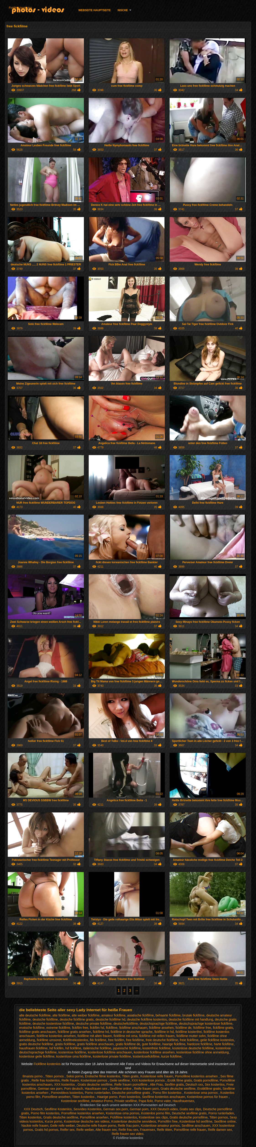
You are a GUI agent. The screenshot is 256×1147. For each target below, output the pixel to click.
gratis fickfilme (65, 1044)
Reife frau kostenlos (45, 1080)
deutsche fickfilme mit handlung (190, 1019)
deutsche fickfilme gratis (77, 1019)
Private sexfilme (125, 1101)
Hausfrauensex (183, 1101)
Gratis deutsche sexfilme (95, 1084)
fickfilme (112, 1027)
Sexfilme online (121, 1088)
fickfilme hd (101, 1032)
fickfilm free (80, 1027)
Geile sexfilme (120, 1080)
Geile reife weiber (62, 1125)
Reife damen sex (220, 1129)
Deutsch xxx (194, 1084)
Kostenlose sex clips (153, 1117)
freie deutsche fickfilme (162, 1040)
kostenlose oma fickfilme (73, 1056)
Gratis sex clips (190, 1109)
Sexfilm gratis (174, 1084)
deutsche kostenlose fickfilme (53, 1023)
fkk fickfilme (98, 1040)
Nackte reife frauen (34, 1125)
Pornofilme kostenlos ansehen (196, 1076)
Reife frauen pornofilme (131, 1084)
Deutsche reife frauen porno (96, 1125)
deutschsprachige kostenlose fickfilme (206, 1023)
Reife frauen (70, 1080)
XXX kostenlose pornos (148, 1080)
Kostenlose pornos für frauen (208, 1097)
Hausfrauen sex (96, 1088)
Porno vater (163, 1101)
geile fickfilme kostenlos (217, 1040)
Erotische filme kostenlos (102, 1076)
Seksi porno (74, 1076)
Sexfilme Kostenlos (58, 1109)
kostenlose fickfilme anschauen (110, 1052)
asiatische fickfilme (140, 1015)
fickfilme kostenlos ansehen (56, 1036)
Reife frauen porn (146, 1088)
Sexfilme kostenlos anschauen (163, 1097)
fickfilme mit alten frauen (95, 1036)
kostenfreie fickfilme (156, 1048)
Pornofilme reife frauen (190, 1129)
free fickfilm (116, 1040)
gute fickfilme (151, 1044)
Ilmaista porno (33, 1076)
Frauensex (147, 1129)
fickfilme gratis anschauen (37, 1032)
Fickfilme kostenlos (20, 7)
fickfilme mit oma (125, 1036)
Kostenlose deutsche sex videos (87, 1121)
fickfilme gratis (223, 1027)
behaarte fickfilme (168, 1015)
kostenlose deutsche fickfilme (193, 1048)
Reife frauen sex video (127, 1134)
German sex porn (50, 1088)
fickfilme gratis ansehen (74, 1032)
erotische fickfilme (31, 1027)
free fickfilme (135, 1040)
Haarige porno (107, 1097)
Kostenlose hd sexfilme (195, 1121)
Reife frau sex (128, 1129)
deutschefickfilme (125, 1023)
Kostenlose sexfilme (75, 1101)
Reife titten (164, 1129)
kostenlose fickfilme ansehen (154, 1052)
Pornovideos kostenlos (67, 1093)
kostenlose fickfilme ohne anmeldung (202, 1052)
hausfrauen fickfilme (33, 1048)
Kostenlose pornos (94, 1080)
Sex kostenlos (215, 1084)
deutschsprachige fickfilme (158, 1023)
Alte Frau (156, 1084)
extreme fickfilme (58, 1027)
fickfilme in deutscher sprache (132, 1032)
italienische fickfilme (97, 1048)
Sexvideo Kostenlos (87, 1109)
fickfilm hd (97, 1027)
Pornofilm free (168, 1121)
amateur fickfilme (113, 1015)
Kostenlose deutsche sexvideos (133, 1121)
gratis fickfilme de (128, 1044)
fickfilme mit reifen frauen (157, 1036)
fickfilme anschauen (133, 1027)
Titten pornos (55, 1076)
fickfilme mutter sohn (191, 1036)
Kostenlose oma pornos (201, 1093)
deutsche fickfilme (45, 1019)
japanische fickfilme (127, 1048)
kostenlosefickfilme (146, 1056)
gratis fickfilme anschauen (95, 1044)
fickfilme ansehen (161, 1027)
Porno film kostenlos (167, 1093)
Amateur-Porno (102, 1101)
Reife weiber (85, 1129)
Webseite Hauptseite (94, 10)
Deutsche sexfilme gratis (189, 1113)
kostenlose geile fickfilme (36, 1056)
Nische (123, 10)
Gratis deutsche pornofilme (189, 1117)
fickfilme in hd (164, 1032)
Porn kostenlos (129, 1097)
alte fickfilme (61, 1015)
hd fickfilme (73, 1048)
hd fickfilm (56, 1048)
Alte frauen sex (106, 1129)
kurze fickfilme (171, 1056)
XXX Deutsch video (164, 1109)
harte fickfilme (224, 1044)
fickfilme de (183, 1027)
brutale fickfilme (193, 1015)
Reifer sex (67, 1129)
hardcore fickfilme (199, 1044)
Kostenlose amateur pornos (160, 1125)
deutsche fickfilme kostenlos (147, 1019)
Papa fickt (146, 1101)
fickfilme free (202, 1027)
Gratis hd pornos (47, 1129)
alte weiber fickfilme (86, 1015)
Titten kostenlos (83, 1097)
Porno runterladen (97, 1093)
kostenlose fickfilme (72, 1052)
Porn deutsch (73, 1088)
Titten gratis (130, 1076)
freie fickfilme (189, 1040)
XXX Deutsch (33, 1109)
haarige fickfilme (173, 1044)
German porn (139, 1109)
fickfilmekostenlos (75, 1040)
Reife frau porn (128, 1125)
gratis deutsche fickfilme (36, 1044)
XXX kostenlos (65, 1084)
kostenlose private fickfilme (112, 1056)
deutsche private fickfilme (93, 1023)
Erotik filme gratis (179, 1080)
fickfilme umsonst (49, 1040)
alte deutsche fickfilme (35, 1015)
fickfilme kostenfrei (189, 1032)
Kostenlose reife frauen (156, 1076)
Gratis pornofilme (206, 1080)
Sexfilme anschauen (196, 1125)
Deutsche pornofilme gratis (131, 1093)
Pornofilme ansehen (56, 1097)
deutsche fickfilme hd (110, 1019)
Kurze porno (53, 1121)
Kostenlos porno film (155, 1113)
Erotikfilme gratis (209, 1088)
